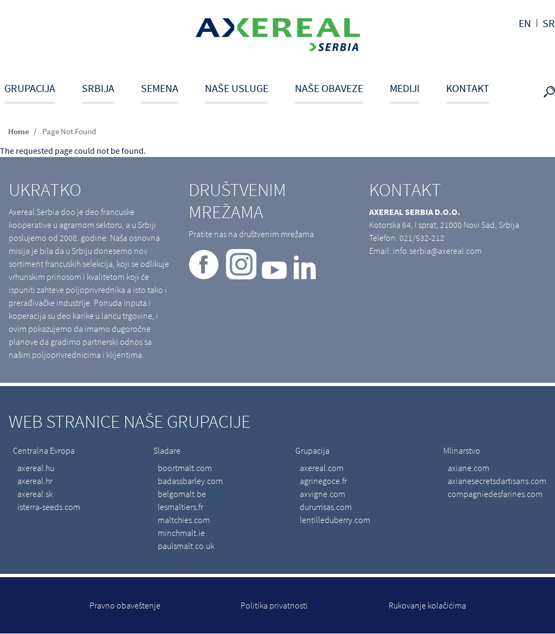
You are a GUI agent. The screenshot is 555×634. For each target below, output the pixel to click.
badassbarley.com (190, 480)
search (551, 92)
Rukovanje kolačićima (427, 605)
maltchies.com (184, 519)
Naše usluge (236, 88)
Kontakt (467, 88)
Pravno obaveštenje (124, 605)
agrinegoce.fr (323, 480)
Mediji (405, 88)
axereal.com (322, 467)
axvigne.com (322, 493)
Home (18, 131)
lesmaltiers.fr (180, 506)
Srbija (98, 88)
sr (549, 23)
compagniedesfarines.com (495, 493)
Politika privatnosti (274, 605)
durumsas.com (326, 506)
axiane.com (468, 467)
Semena (159, 88)
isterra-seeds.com (48, 506)
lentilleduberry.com (335, 519)
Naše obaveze (329, 88)
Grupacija (29, 88)
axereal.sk (35, 493)
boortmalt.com (185, 467)
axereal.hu (35, 467)
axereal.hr (35, 480)
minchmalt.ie (181, 532)
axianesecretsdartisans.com (497, 480)
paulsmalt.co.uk (186, 545)
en (525, 23)
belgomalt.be (182, 493)
